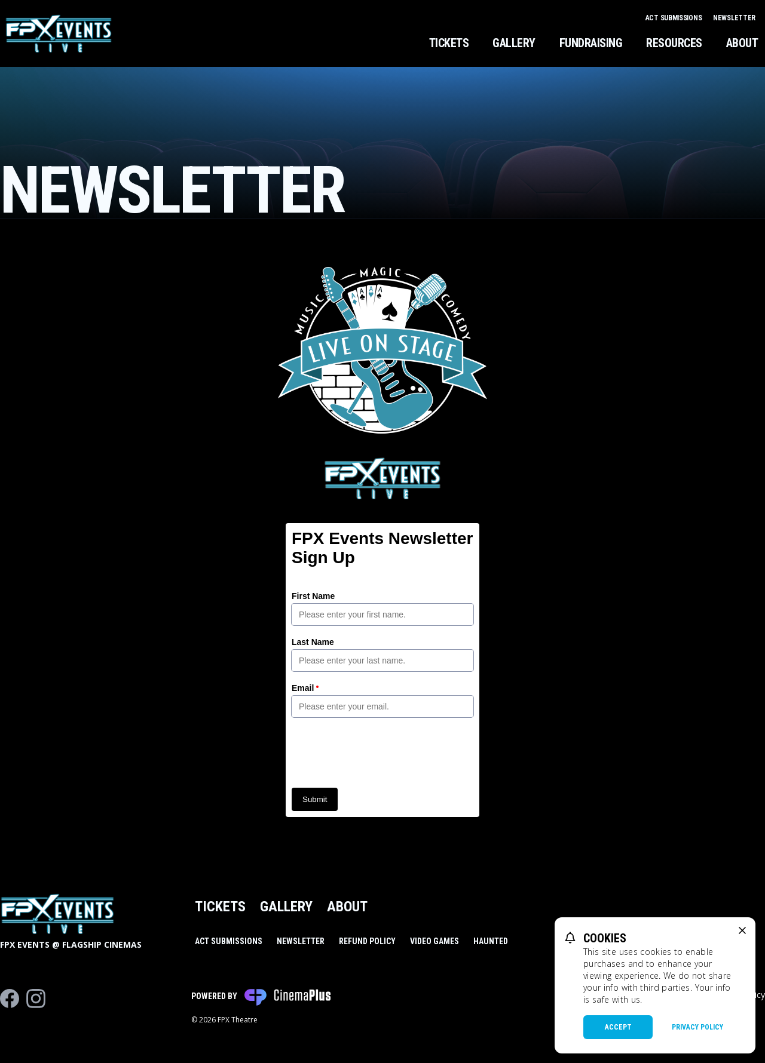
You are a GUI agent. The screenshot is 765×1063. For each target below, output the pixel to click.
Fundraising (591, 43)
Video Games (434, 941)
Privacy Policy (697, 1027)
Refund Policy (367, 941)
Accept (618, 1027)
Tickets (449, 43)
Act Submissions (674, 18)
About (742, 43)
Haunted (490, 941)
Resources (674, 43)
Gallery (514, 43)
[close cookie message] (742, 930)
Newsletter (734, 18)
